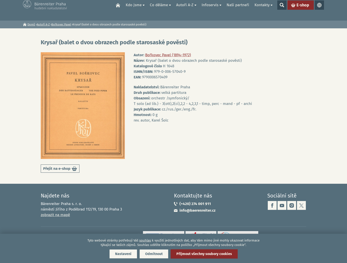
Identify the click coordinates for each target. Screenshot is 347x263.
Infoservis (210, 10)
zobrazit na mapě (55, 215)
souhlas (145, 240)
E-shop (303, 10)
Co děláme (159, 10)
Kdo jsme (134, 10)
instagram (291, 205)
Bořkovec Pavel (61, 24)
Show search (282, 10)
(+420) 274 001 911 (195, 203)
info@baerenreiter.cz (197, 210)
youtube (282, 205)
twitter (301, 205)
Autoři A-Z (184, 10)
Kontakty (262, 10)
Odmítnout (154, 254)
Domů (118, 10)
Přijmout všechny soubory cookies (204, 254)
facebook (272, 205)
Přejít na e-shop (60, 169)
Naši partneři (238, 10)
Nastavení (123, 254)
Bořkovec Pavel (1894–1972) (168, 55)
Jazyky (319, 10)
